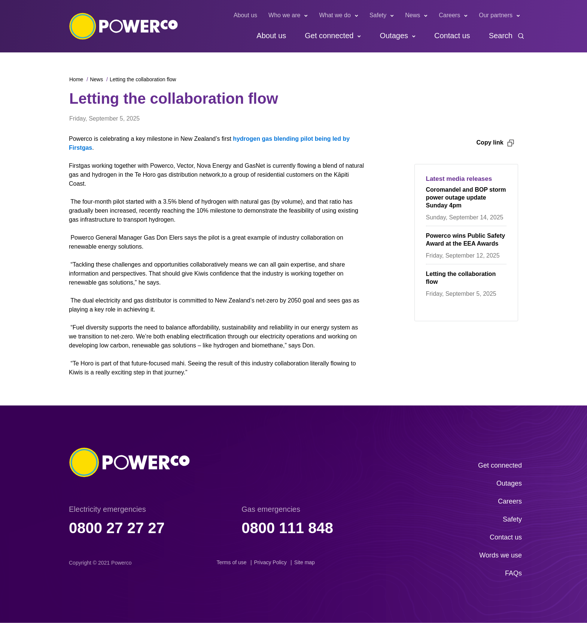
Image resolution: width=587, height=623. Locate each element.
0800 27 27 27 (117, 528)
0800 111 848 (287, 528)
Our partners (496, 15)
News (412, 15)
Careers (449, 15)
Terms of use (231, 562)
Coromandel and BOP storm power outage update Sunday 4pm (466, 197)
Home (76, 79)
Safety (377, 15)
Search (501, 35)
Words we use (500, 555)
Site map (304, 562)
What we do (334, 15)
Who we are (284, 15)
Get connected (329, 35)
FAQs (513, 573)
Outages (394, 35)
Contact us (452, 35)
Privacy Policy (270, 562)
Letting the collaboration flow (143, 79)
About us (245, 15)
